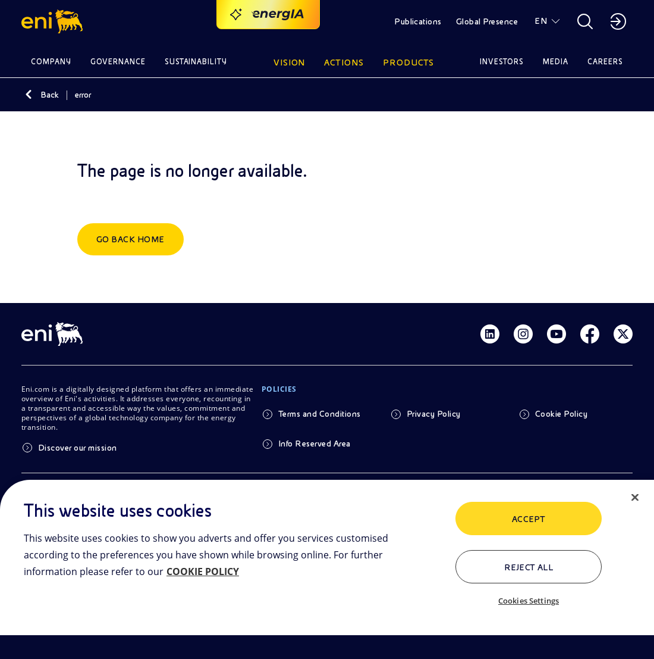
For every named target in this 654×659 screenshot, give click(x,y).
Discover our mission (77, 447)
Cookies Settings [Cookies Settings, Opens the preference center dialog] (528, 600)
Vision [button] (289, 62)
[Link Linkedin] (489, 333)
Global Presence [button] (487, 21)
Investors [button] (502, 61)
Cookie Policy (561, 413)
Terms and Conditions (319, 413)
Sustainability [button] (196, 61)
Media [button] (555, 61)
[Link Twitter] (623, 333)
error (83, 94)
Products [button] (408, 62)
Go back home (130, 239)
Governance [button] (118, 61)
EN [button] (540, 21)
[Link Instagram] (523, 333)
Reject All (529, 567)
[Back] (28, 95)
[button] (53, 21)
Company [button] (51, 61)
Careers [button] (605, 61)
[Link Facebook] (589, 333)
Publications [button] (418, 21)
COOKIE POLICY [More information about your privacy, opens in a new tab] (202, 571)
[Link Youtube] (556, 333)
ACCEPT (529, 519)
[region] (327, 569)
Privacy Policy (434, 413)
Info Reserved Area (314, 443)
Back (49, 94)
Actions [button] (344, 62)
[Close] (635, 498)
